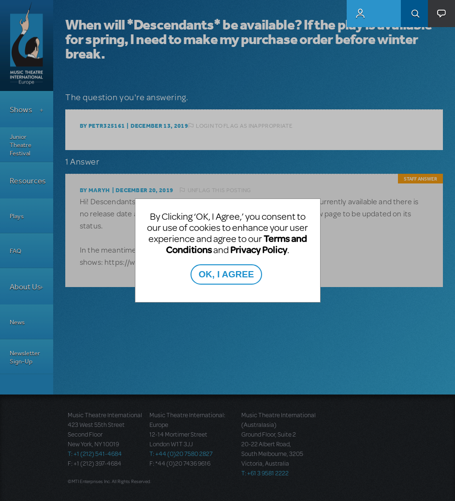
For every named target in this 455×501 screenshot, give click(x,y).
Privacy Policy (258, 250)
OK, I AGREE (226, 274)
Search (414, 13)
